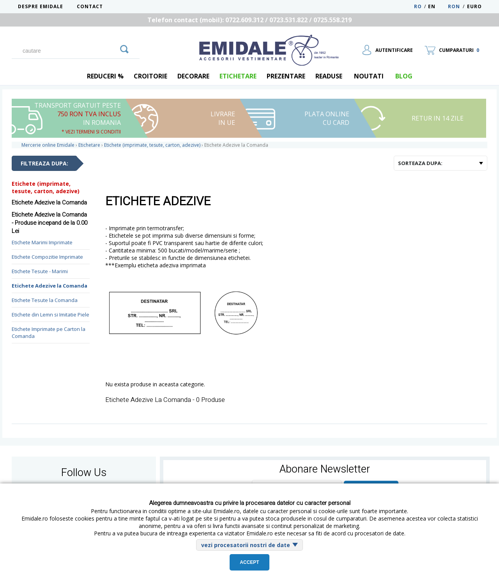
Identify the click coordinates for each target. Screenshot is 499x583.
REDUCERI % (105, 76)
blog (403, 76)
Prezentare (286, 76)
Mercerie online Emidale (47, 145)
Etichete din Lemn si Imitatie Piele (50, 314)
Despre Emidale (40, 6)
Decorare (193, 76)
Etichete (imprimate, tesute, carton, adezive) (46, 187)
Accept (249, 562)
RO (418, 6)
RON (454, 6)
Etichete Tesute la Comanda (45, 300)
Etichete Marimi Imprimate (42, 242)
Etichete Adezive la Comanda (49, 285)
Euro (474, 6)
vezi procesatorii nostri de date (245, 545)
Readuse (328, 76)
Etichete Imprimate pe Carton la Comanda (48, 332)
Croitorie (150, 76)
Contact (90, 6)
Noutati (369, 76)
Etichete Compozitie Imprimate (47, 256)
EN (437, 6)
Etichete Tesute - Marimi (40, 271)
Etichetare (238, 76)
